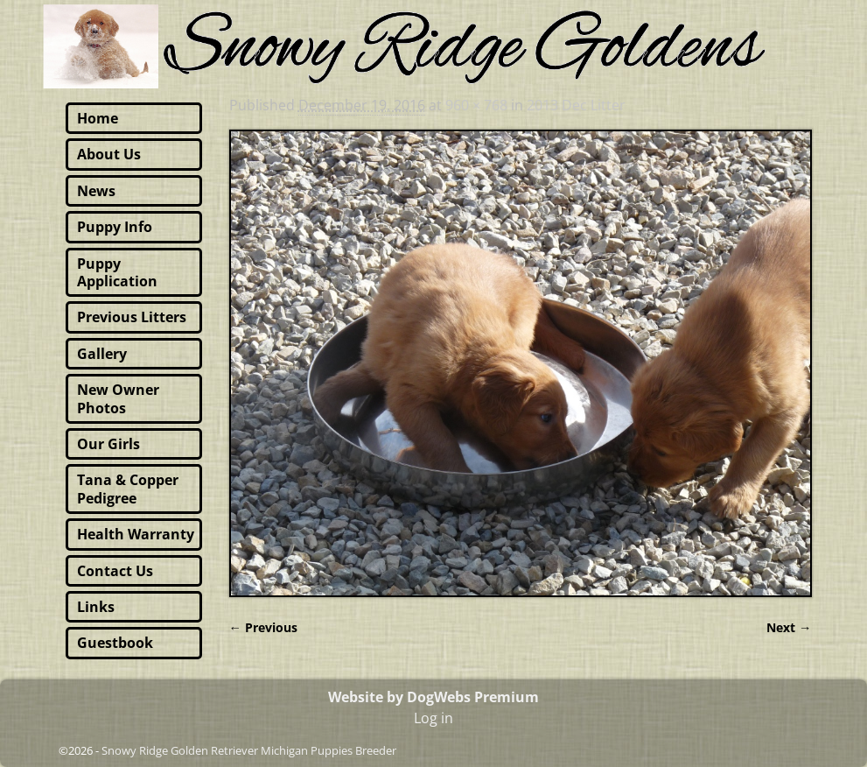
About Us (109, 154)
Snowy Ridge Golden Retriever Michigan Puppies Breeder (248, 750)
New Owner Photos (118, 398)
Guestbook (115, 642)
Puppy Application (117, 272)
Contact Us (115, 571)
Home (97, 118)
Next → (788, 627)
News (96, 191)
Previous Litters (131, 317)
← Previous (263, 627)
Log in (433, 718)
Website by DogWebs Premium (433, 697)
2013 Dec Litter (576, 105)
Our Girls (108, 444)
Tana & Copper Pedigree (127, 488)
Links (96, 606)
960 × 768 (476, 105)
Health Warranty (135, 534)
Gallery (102, 353)
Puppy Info (114, 226)
